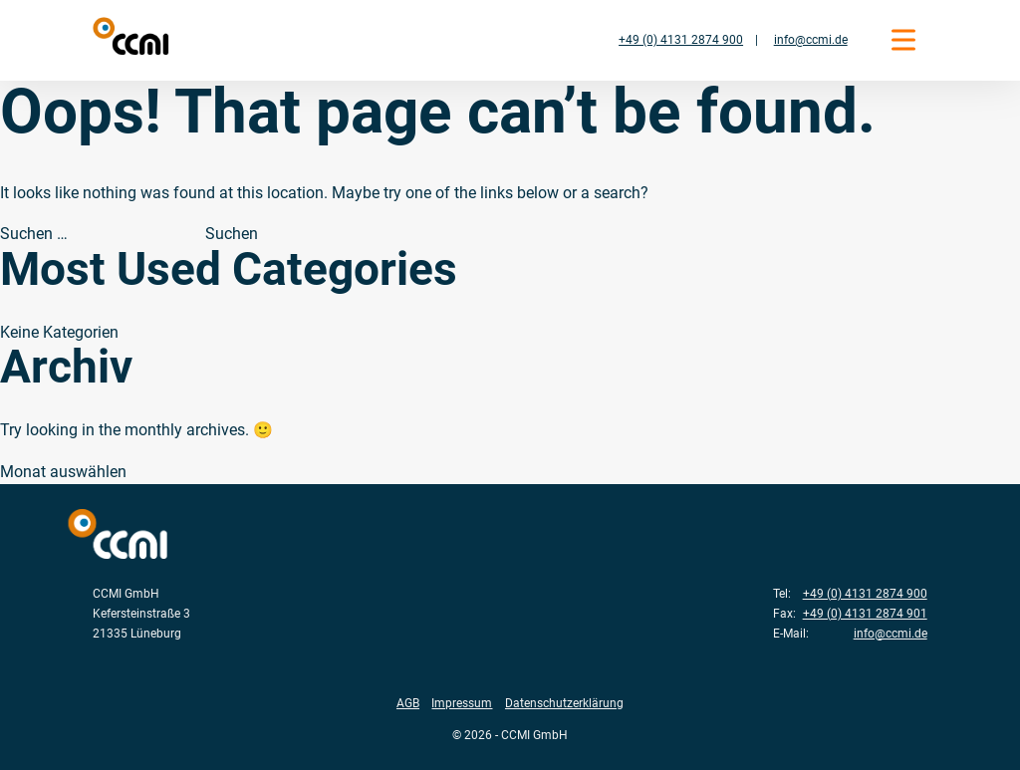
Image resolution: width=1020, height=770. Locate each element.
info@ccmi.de (811, 40)
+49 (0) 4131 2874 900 (681, 40)
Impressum (461, 702)
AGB (407, 702)
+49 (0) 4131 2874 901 (865, 613)
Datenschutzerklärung (564, 702)
